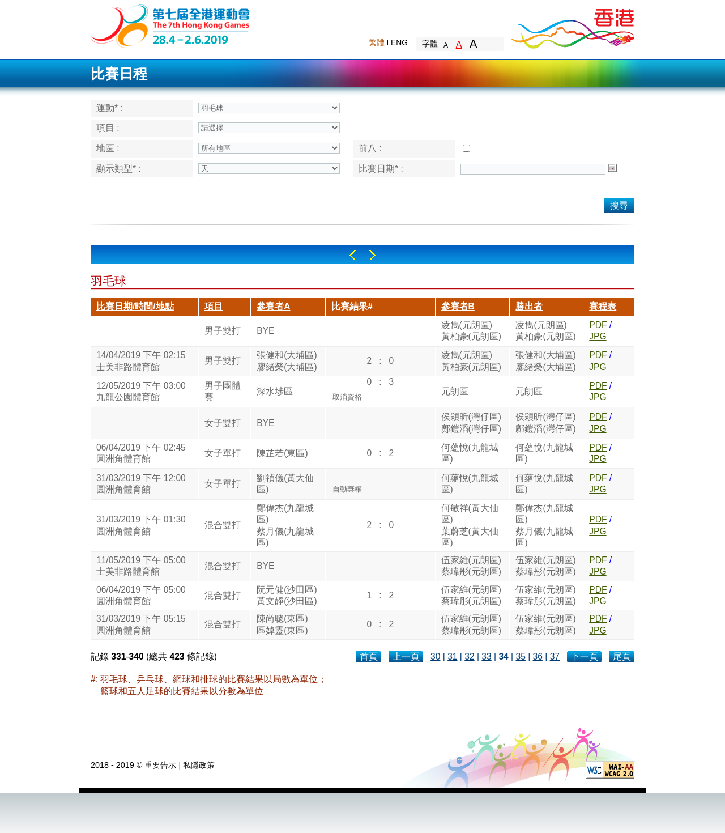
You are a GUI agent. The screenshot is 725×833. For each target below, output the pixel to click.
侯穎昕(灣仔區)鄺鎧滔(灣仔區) (471, 422)
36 (538, 656)
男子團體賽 (222, 391)
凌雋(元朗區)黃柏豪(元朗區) (471, 330)
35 (520, 656)
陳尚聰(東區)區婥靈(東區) (282, 624)
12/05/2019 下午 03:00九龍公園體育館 (141, 391)
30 (435, 656)
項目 (213, 306)
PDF (598, 325)
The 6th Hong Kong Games (171, 25)
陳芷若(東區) (282, 453)
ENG (399, 42)
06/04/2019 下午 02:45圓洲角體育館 (141, 453)
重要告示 (160, 765)
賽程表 (602, 306)
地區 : (108, 148)
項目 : (108, 128)
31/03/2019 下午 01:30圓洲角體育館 (141, 525)
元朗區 (454, 391)
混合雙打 (222, 525)
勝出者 (529, 306)
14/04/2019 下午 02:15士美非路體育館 (141, 360)
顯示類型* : (118, 168)
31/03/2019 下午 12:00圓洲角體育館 (141, 483)
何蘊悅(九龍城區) (469, 453)
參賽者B (458, 306)
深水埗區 (275, 391)
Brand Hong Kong (572, 25)
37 (555, 656)
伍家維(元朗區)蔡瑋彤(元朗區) (471, 565)
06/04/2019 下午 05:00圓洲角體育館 (141, 595)
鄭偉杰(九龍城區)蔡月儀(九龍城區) (285, 525)
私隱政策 (199, 765)
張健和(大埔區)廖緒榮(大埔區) (287, 360)
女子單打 (222, 453)
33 (486, 656)
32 (469, 656)
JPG (597, 336)
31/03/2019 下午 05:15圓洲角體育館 (141, 624)
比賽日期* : (381, 168)
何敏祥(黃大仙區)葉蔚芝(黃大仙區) (469, 525)
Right (372, 255)
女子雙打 (222, 423)
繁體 (377, 42)
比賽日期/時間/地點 (135, 306)
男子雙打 (222, 330)
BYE (265, 330)
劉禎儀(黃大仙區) (285, 483)
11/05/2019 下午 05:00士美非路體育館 (141, 565)
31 (452, 656)
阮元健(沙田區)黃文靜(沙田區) (287, 595)
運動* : (109, 108)
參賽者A (273, 306)
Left (352, 255)
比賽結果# (352, 306)
